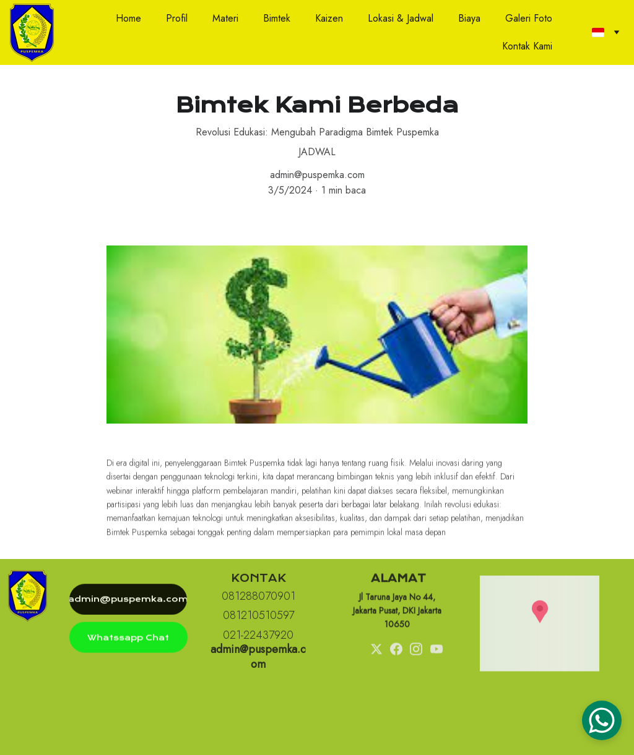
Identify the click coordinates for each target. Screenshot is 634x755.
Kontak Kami (527, 46)
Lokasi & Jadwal (400, 18)
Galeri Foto (528, 18)
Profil (177, 18)
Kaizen (329, 18)
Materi (225, 18)
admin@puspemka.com (128, 601)
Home (128, 18)
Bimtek (276, 18)
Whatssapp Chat (128, 639)
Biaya (469, 18)
